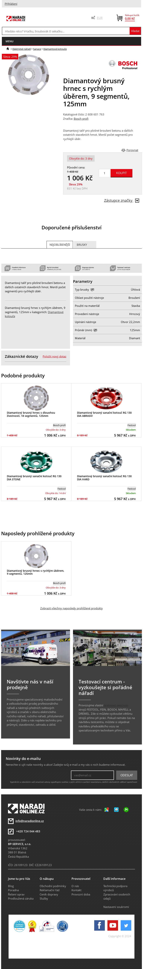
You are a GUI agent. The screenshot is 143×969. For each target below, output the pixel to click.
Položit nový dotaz (54, 356)
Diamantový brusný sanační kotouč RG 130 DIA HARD (104, 477)
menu (9, 41)
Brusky (82, 244)
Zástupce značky (121, 200)
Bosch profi (81, 118)
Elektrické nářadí (21, 49)
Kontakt (76, 890)
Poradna (13, 890)
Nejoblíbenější (60, 244)
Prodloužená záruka (21, 898)
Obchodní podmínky (53, 886)
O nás (75, 886)
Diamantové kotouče (55, 49)
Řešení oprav (16, 894)
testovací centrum (116, 705)
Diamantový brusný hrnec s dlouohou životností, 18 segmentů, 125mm (31, 414)
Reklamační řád (49, 890)
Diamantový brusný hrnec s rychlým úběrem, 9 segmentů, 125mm (35, 572)
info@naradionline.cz (29, 821)
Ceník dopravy (49, 894)
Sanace (37, 49)
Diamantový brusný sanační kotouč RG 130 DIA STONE (34, 477)
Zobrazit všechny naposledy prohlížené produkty (71, 608)
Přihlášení (11, 4)
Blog (11, 886)
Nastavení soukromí (116, 907)
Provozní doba (81, 894)
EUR (100, 18)
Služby (44, 898)
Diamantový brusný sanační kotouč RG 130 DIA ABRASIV (104, 414)
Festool (132, 425)
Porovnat (132, 150)
